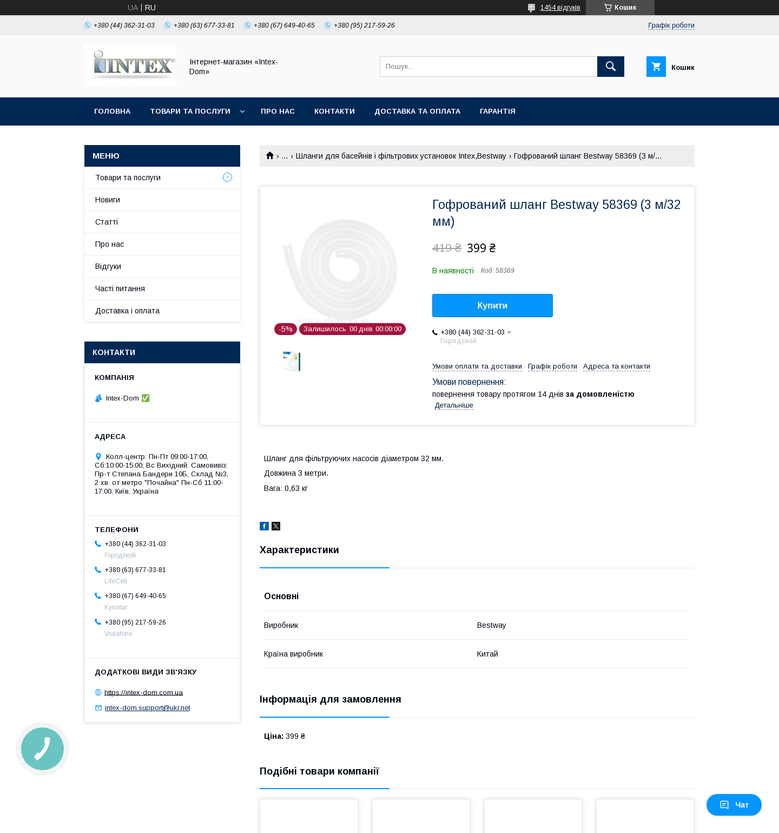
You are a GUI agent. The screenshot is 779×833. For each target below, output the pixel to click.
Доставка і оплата (127, 310)
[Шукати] (610, 66)
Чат (734, 805)
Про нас (278, 111)
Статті (106, 222)
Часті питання (120, 288)
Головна (112, 111)
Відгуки (108, 266)
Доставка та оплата (417, 111)
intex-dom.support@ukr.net (147, 708)
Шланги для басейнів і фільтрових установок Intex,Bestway (401, 156)
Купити (493, 305)
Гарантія (498, 111)
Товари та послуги (190, 111)
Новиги (107, 199)
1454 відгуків (560, 7)
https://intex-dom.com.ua (143, 692)
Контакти (334, 111)
